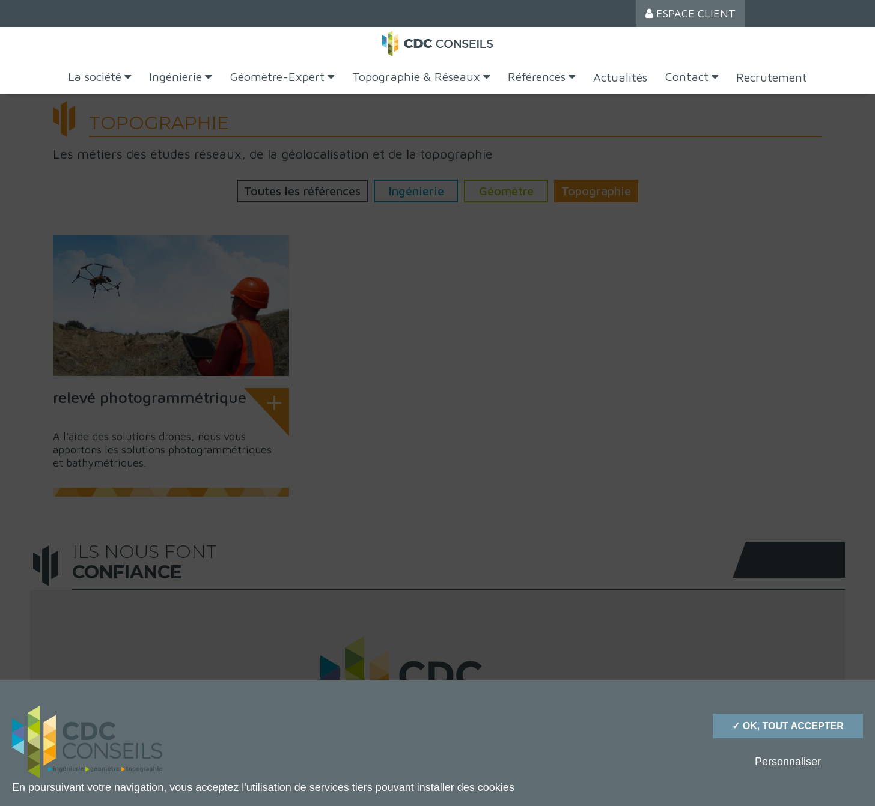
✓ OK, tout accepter (787, 726)
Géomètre (506, 191)
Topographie (596, 191)
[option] (793, 557)
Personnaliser (788, 762)
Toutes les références (302, 191)
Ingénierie (416, 191)
